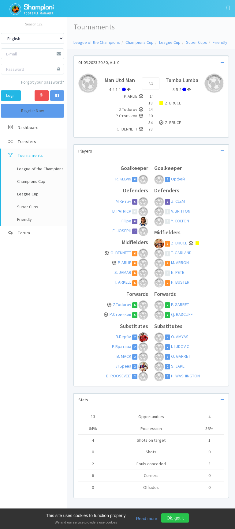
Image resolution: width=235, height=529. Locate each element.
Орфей (178, 179)
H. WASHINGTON (185, 376)
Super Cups (196, 42)
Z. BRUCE (179, 243)
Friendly (220, 42)
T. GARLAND (181, 253)
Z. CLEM (178, 201)
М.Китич (123, 201)
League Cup (170, 42)
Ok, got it (175, 518)
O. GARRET (180, 356)
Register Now (32, 110)
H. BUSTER (180, 282)
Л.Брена (123, 366)
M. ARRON (180, 263)
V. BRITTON (180, 211)
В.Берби (123, 336)
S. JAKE (178, 366)
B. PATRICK (121, 211)
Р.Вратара (121, 346)
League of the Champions (96, 42)
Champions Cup (139, 42)
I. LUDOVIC (180, 346)
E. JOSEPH (122, 230)
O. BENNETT (120, 253)
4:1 (150, 83)
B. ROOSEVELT (118, 376)
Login (11, 95)
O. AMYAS (179, 336)
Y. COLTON (180, 221)
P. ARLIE (124, 263)
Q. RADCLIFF (182, 314)
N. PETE (177, 272)
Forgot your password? (42, 82)
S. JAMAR (122, 272)
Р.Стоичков (120, 314)
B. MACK (124, 356)
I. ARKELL (123, 282)
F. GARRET (180, 305)
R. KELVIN (123, 179)
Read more (146, 518)
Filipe (126, 221)
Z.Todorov (122, 305)
